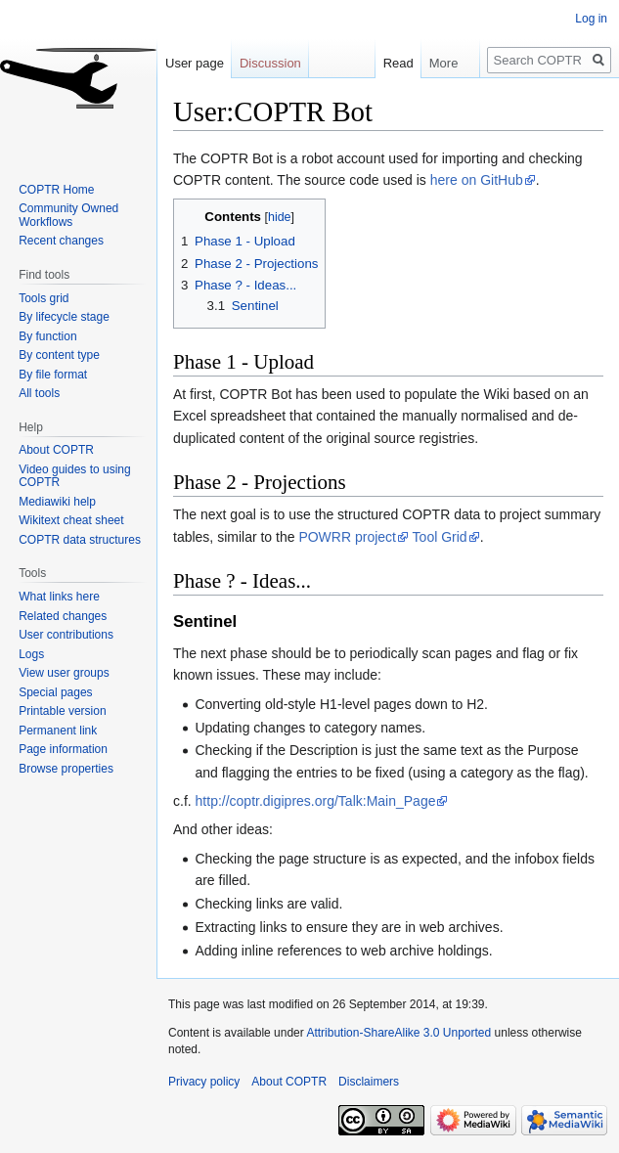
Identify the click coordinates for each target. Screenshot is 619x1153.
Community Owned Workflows (68, 215)
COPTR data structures (80, 540)
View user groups (64, 673)
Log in (591, 18)
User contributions (66, 635)
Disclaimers (368, 1081)
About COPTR (56, 450)
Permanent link (58, 730)
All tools (39, 393)
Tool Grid (440, 537)
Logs (31, 654)
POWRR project (347, 537)
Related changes (63, 616)
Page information (63, 749)
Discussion (270, 63)
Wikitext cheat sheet (71, 520)
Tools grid (43, 298)
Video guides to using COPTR (75, 476)
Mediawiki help (57, 502)
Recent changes (61, 240)
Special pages (55, 692)
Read (389, 63)
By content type (59, 355)
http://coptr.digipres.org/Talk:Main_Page (316, 801)
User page (194, 63)
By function (47, 336)
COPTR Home (56, 190)
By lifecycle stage (64, 317)
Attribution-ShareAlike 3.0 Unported (398, 1033)
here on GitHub (476, 180)
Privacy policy (204, 1081)
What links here (59, 596)
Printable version (62, 711)
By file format (53, 374)
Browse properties (66, 769)
